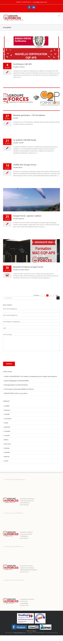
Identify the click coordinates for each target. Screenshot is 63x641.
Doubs (6, 423)
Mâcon (20, 167)
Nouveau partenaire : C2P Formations (29, 115)
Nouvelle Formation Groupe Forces (28, 267)
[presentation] (18, 356)
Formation (22, 67)
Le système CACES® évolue (24, 140)
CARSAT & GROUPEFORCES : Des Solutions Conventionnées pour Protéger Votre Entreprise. (30, 376)
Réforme (6, 456)
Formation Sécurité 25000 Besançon (14, 479)
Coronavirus (7, 418)
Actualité (15, 67)
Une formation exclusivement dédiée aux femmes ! (19, 389)
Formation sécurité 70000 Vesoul (13, 546)
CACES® (21, 143)
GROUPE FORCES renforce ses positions (15, 393)
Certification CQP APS (22, 64)
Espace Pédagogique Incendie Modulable (16, 380)
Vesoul (6, 461)
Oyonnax (7, 448)
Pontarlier (7, 452)
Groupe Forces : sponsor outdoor (27, 216)
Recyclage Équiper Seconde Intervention (16, 385)
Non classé (7, 444)
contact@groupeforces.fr (40, 2)
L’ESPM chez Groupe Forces (24, 165)
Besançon (21, 218)
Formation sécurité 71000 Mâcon (13, 513)
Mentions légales (31, 631)
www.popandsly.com (19, 632)
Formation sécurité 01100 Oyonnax (14, 580)
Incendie (6, 435)
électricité (7, 427)
